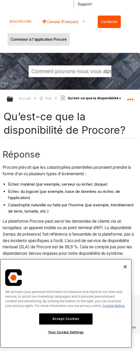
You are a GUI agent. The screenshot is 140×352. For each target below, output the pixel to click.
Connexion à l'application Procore (39, 39)
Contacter (109, 22)
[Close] (125, 266)
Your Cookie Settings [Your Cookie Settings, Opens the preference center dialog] (66, 332)
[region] (66, 303)
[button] (106, 71)
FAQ (46, 98)
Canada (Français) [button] (62, 21)
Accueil (25, 98)
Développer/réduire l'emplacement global (130, 97)
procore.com (20, 21)
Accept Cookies (65, 319)
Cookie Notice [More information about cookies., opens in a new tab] (114, 306)
